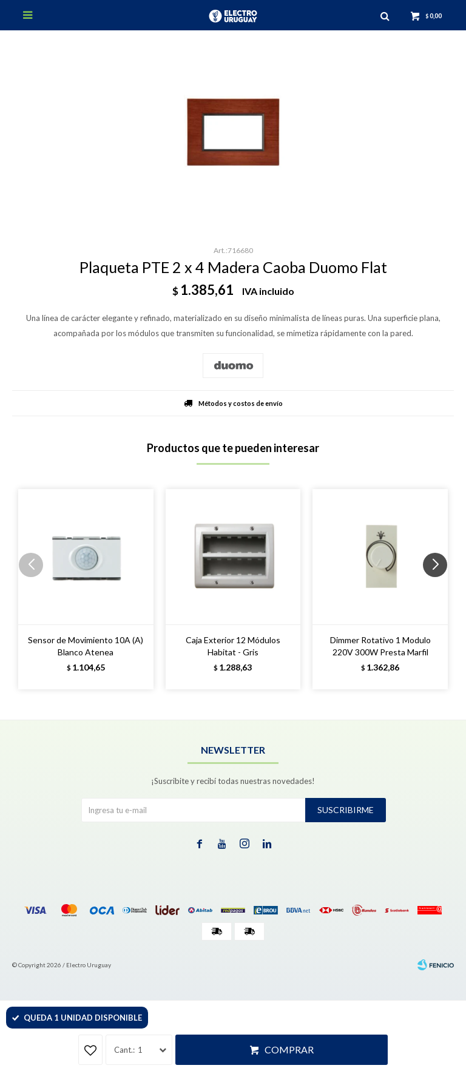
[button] (439, 589)
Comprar (289, 1049)
